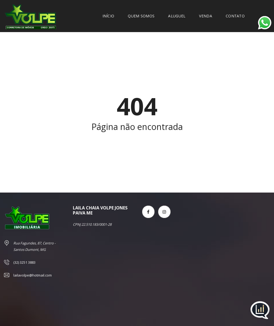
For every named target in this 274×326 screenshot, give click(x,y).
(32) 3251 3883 (24, 262)
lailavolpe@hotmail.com (32, 275)
